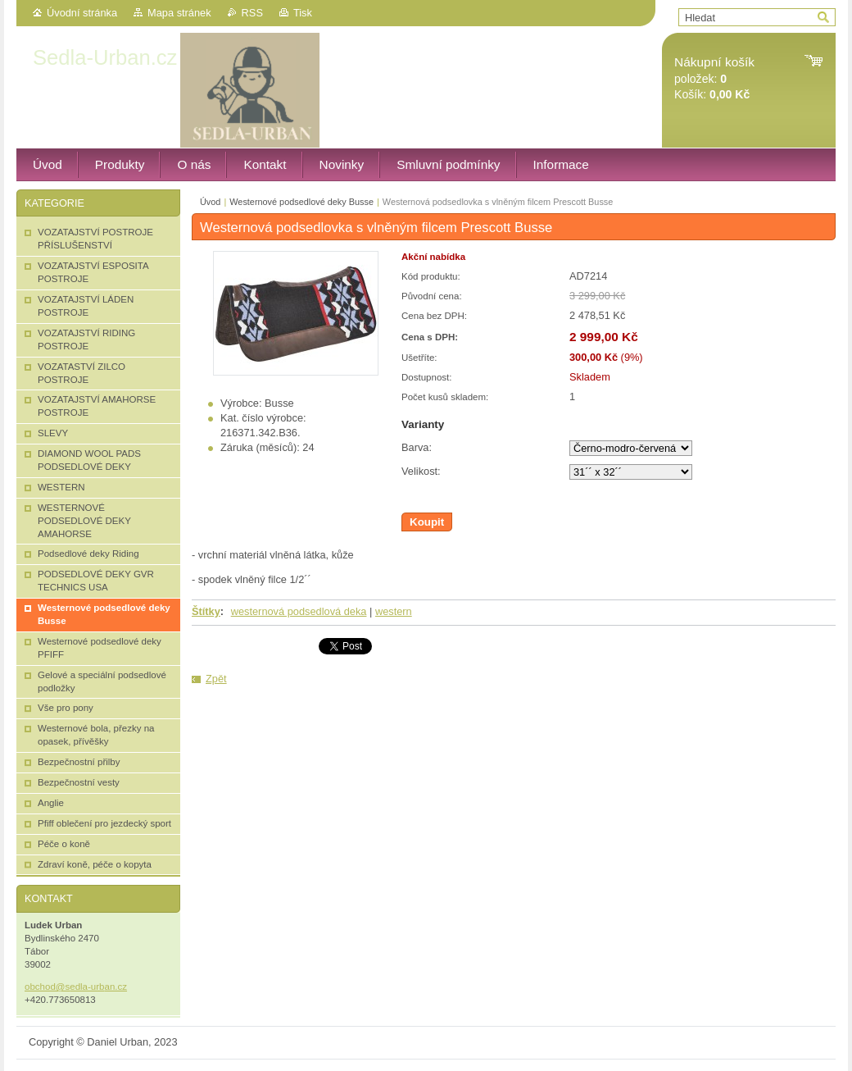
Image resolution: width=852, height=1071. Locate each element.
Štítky (206, 611)
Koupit (427, 522)
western (393, 611)
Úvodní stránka (82, 13)
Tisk (302, 13)
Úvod (210, 202)
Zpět (216, 678)
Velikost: (421, 471)
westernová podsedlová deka (299, 611)
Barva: (416, 447)
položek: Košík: (714, 78)
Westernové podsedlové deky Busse (301, 202)
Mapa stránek (179, 13)
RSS (252, 13)
